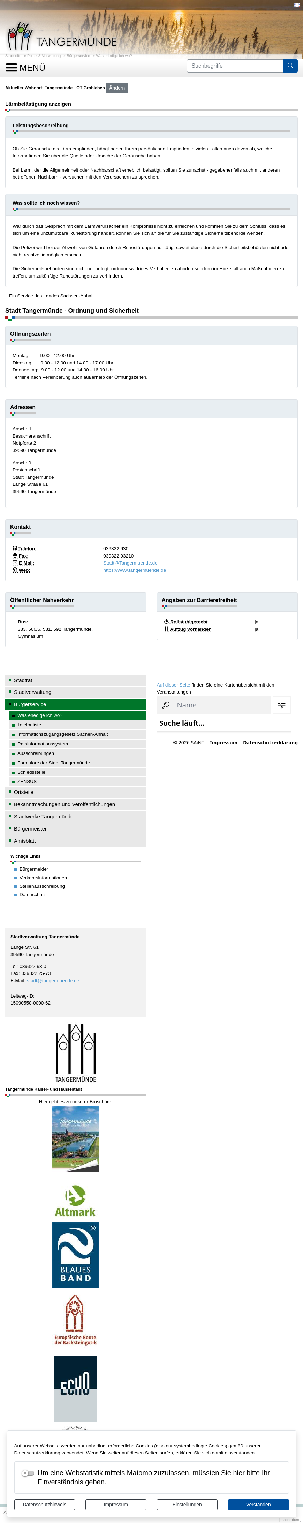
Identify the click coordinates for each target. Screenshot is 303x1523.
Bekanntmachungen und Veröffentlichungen (64, 804)
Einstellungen (187, 1504)
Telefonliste (29, 724)
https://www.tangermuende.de (134, 570)
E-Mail (17, 980)
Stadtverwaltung (32, 692)
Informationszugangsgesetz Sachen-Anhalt (62, 734)
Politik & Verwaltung (44, 56)
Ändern (117, 88)
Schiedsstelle (31, 772)
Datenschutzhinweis (44, 1504)
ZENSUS (27, 781)
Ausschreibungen (35, 753)
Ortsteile (23, 792)
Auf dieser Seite (173, 685)
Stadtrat (23, 680)
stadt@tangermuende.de (53, 980)
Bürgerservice (78, 56)
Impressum (116, 1504)
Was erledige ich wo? (114, 56)
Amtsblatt (25, 841)
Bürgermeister (30, 829)
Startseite (13, 56)
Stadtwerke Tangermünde (43, 816)
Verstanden (258, 1504)
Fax (14, 973)
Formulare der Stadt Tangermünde (53, 762)
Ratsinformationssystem (42, 744)
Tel (13, 966)
